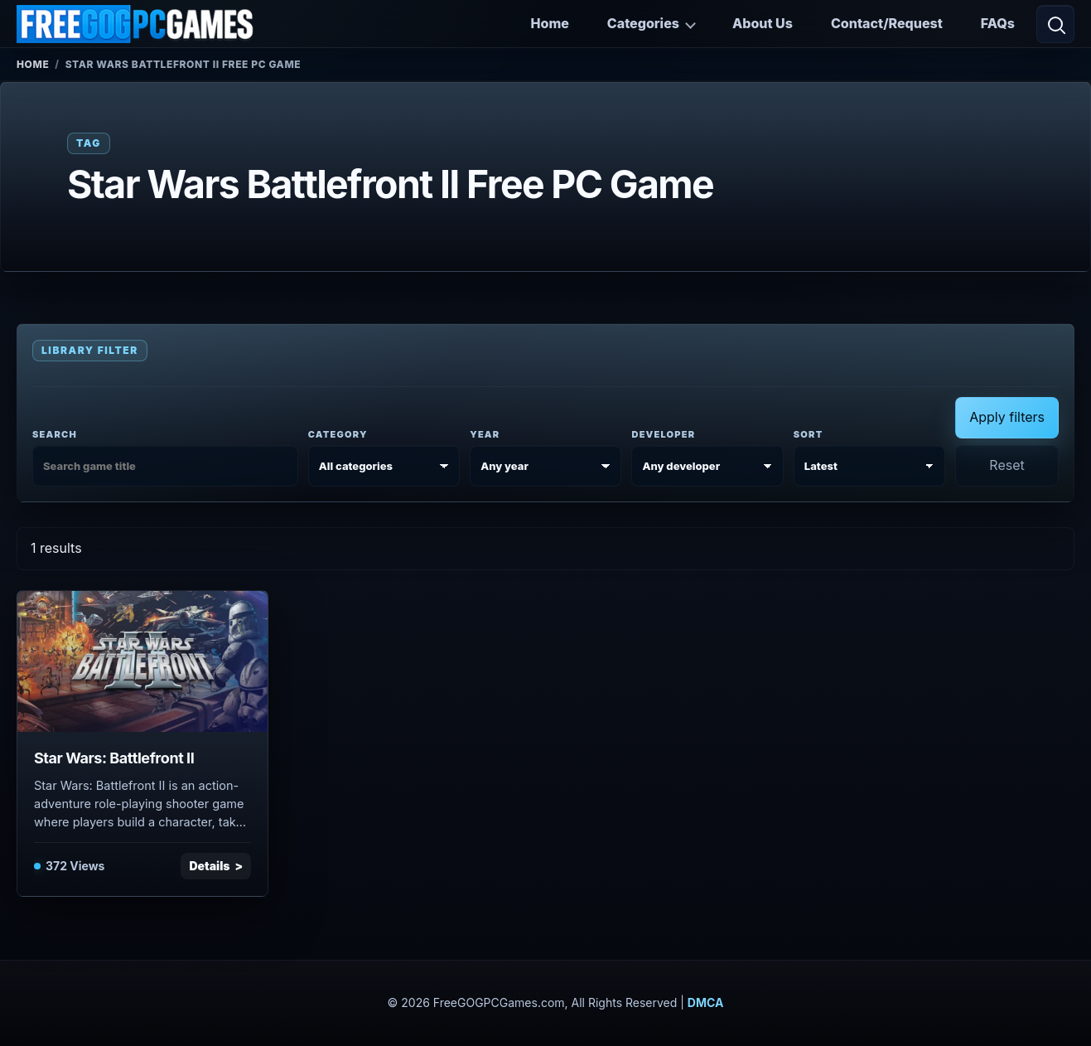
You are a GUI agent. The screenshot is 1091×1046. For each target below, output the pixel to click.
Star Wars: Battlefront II (114, 758)
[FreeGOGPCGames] (136, 24)
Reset (1006, 465)
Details (209, 866)
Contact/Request (887, 23)
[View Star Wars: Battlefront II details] (142, 661)
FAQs (998, 23)
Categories (643, 23)
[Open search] (1055, 24)
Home (550, 23)
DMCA (706, 1002)
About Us (762, 23)
